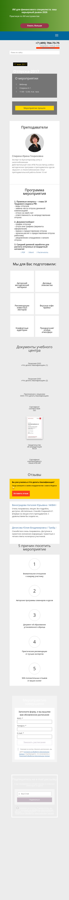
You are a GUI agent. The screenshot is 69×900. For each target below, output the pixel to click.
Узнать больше (34, 26)
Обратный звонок (48, 48)
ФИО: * (20, 718)
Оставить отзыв (21, 493)
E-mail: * (20, 733)
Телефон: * (21, 726)
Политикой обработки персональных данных (34, 756)
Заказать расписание (34, 742)
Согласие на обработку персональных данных (34, 811)
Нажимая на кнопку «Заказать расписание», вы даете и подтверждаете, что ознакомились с (35, 752)
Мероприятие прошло (34, 108)
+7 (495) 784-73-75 (47, 42)
